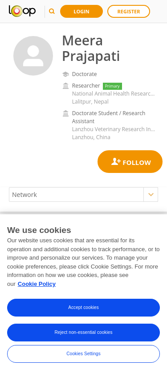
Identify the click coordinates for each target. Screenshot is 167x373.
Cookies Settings (83, 355)
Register (129, 11)
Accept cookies (83, 309)
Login (81, 11)
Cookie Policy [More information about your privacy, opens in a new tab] (37, 285)
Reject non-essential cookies (83, 334)
